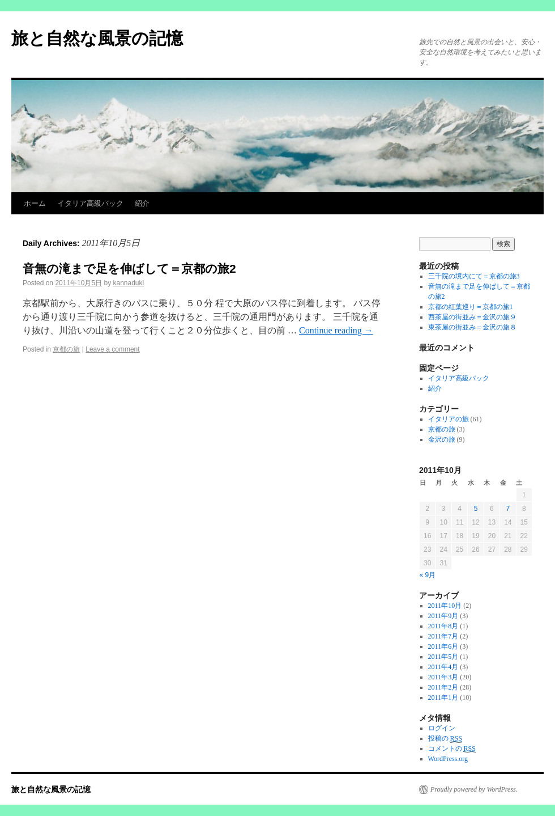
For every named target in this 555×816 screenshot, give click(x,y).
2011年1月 (443, 697)
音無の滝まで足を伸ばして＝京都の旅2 (129, 268)
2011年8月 (443, 626)
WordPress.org (448, 759)
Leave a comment (112, 349)
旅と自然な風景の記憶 (97, 38)
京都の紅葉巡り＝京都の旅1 (470, 307)
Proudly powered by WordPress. (474, 789)
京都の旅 (66, 349)
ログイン (441, 728)
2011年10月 (445, 606)
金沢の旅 (441, 439)
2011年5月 (443, 657)
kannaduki (128, 283)
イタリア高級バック (90, 203)
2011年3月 (443, 677)
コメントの (452, 749)
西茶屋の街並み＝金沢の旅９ (472, 317)
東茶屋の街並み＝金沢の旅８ (472, 327)
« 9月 (428, 575)
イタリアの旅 (448, 419)
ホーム (35, 203)
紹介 (142, 203)
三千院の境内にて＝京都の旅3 (474, 276)
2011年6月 (443, 646)
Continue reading (336, 330)
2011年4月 (443, 667)
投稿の (445, 738)
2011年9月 (443, 616)
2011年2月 (443, 687)
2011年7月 (443, 636)
